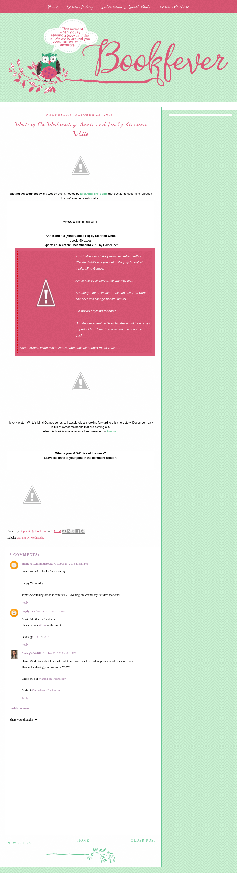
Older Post (143, 840)
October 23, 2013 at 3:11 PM (71, 563)
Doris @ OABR (31, 653)
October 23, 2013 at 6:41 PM (59, 653)
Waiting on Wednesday (52, 678)
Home (53, 7)
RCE (46, 637)
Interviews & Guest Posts (126, 7)
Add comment (20, 708)
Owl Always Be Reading (46, 690)
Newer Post (20, 843)
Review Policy (79, 7)
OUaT (36, 637)
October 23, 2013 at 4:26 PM (48, 611)
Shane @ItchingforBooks (37, 563)
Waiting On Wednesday (30, 537)
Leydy (25, 611)
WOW (43, 625)
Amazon (112, 431)
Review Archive (174, 7)
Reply (25, 602)
